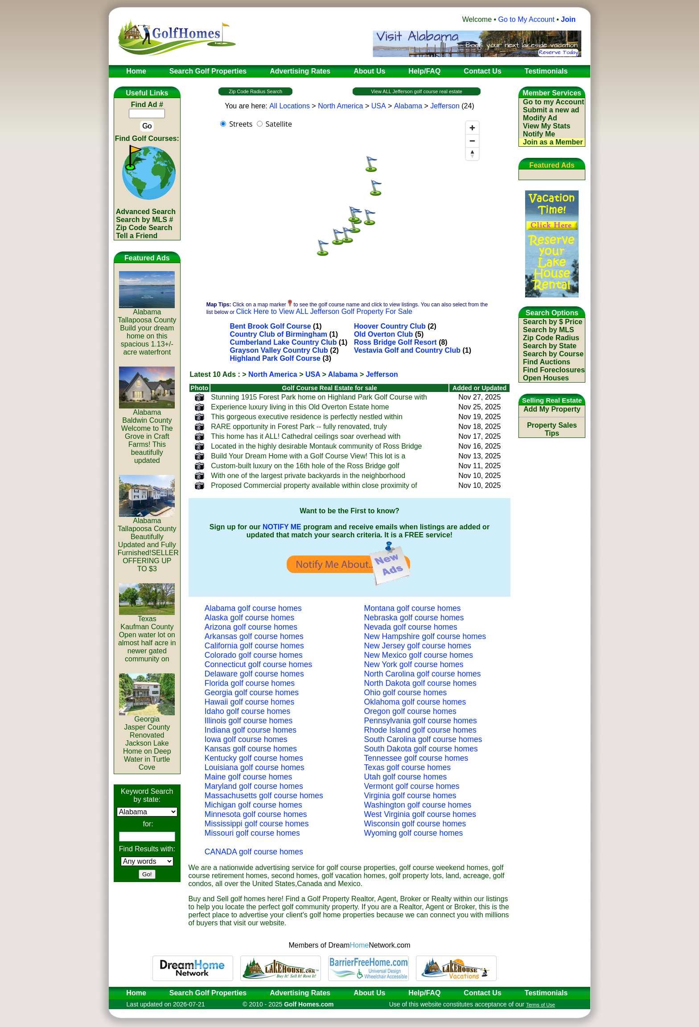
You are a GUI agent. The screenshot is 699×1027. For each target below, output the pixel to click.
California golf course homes (254, 645)
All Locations (289, 106)
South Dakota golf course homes (421, 748)
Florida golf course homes (250, 683)
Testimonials (546, 993)
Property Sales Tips (552, 429)
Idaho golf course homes (248, 711)
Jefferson (445, 106)
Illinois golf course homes (249, 720)
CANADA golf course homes (254, 851)
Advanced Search (146, 211)
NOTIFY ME (282, 527)
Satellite (279, 124)
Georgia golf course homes (252, 692)
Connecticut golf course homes (258, 664)
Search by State (549, 346)
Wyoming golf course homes (413, 833)
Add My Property (551, 409)
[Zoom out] (472, 140)
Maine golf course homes (248, 776)
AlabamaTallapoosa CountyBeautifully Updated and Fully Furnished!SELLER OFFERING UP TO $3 (148, 542)
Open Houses (546, 378)
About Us (369, 993)
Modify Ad (540, 118)
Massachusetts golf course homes (264, 795)
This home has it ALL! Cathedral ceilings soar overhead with (305, 436)
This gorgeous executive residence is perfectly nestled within (307, 417)
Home (133, 993)
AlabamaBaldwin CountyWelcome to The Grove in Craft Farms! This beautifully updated (147, 433)
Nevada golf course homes (410, 627)
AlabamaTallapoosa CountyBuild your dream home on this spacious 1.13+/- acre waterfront (147, 329)
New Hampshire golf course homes (425, 636)
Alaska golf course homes (249, 617)
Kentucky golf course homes (254, 758)
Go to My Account (526, 19)
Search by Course (553, 354)
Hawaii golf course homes (249, 701)
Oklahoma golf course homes (415, 701)
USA (378, 106)
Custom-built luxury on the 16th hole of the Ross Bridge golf (305, 466)
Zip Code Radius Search (255, 91)
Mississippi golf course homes (257, 823)
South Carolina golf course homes (423, 739)
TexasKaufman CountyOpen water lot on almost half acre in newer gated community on (147, 636)
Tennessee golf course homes (416, 758)
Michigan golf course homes (253, 804)
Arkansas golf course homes (254, 636)
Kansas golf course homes (251, 748)
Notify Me (539, 134)
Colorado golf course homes (254, 655)
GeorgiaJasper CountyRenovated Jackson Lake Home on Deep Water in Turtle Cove (147, 740)
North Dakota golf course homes (420, 683)
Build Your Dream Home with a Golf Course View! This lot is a (308, 456)
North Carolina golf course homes (422, 673)
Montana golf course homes (412, 608)
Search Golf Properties (208, 993)
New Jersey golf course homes (418, 645)
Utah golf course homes (405, 776)
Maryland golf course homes (254, 786)
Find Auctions (546, 362)
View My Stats (546, 126)
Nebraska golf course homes (414, 617)
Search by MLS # (144, 219)
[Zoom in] (472, 127)
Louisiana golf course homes (254, 767)
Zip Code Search (144, 227)
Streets (240, 124)
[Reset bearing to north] (472, 153)
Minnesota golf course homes (256, 814)
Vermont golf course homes (412, 786)
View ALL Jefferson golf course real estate (416, 91)
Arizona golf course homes (251, 627)
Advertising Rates (300, 993)
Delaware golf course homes (254, 673)
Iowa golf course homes (246, 739)
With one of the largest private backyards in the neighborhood (308, 475)
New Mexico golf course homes (418, 655)
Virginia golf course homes (410, 795)
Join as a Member (553, 142)
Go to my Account (553, 102)
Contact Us (482, 993)
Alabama (408, 106)
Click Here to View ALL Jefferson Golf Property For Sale (324, 311)
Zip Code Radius (551, 338)
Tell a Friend (136, 235)
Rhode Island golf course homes (420, 730)
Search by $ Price (552, 322)
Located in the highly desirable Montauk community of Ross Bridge (316, 446)
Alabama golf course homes (253, 608)
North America (340, 106)
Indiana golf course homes (250, 730)
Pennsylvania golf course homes (420, 720)
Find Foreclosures (554, 370)
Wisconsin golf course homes (415, 823)
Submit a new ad (551, 110)
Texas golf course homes (407, 767)
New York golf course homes (414, 664)
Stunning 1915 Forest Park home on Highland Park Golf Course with (319, 397)
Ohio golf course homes (405, 692)
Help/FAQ (424, 993)
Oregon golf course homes (410, 711)
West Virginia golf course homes (420, 814)
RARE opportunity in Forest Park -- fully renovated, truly (299, 426)
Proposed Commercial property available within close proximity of (314, 485)
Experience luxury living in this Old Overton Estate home (300, 407)
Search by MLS (548, 330)
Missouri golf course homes (252, 833)
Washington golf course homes (418, 804)
